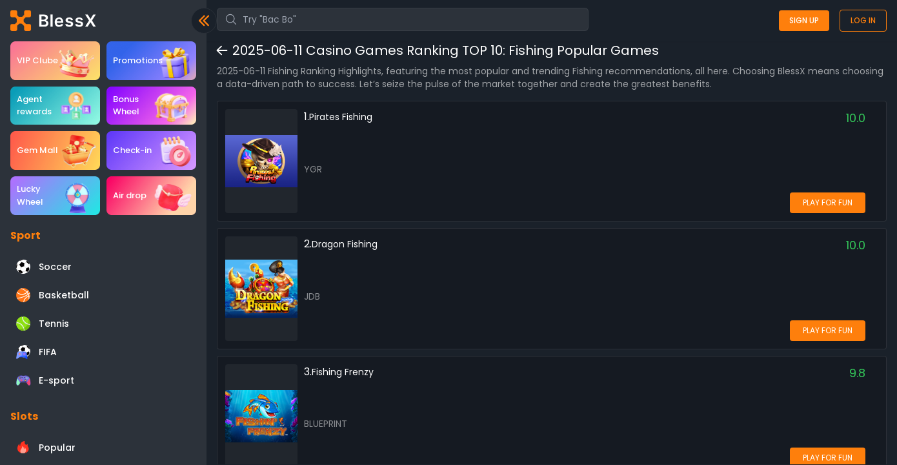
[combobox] (403, 19)
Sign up (804, 20)
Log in (863, 20)
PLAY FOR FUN (827, 202)
